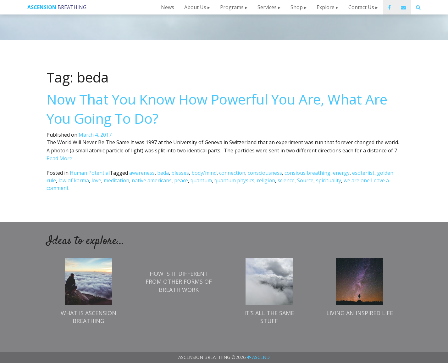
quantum (201, 180)
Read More (59, 158)
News (167, 7)
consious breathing (307, 172)
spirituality (328, 180)
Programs (232, 7)
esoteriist (363, 172)
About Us (195, 7)
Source (305, 180)
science (286, 180)
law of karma (73, 180)
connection (232, 172)
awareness (142, 172)
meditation (116, 180)
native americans (152, 180)
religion (266, 180)
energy (341, 172)
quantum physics (234, 180)
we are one (357, 180)
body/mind (204, 172)
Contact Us (361, 7)
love (96, 180)
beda (163, 172)
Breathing (56, 7)
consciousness (265, 172)
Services (267, 7)
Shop (296, 7)
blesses (180, 172)
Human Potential (90, 172)
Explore (326, 7)
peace (181, 180)
